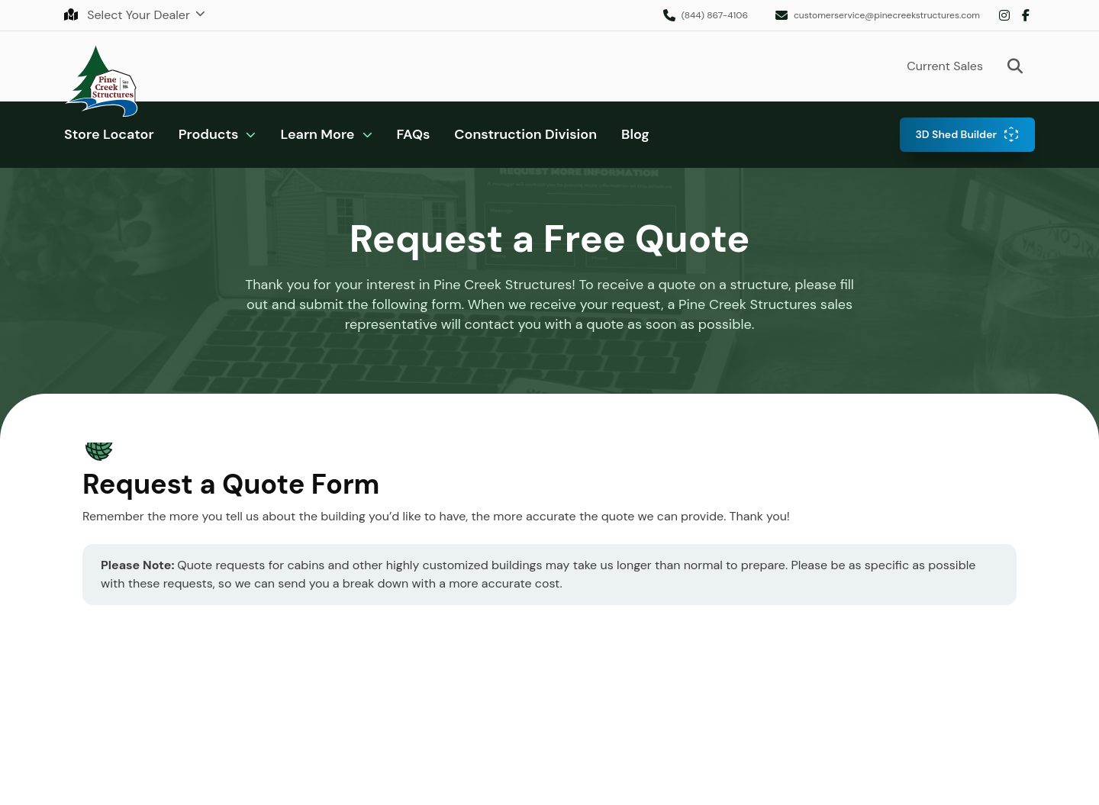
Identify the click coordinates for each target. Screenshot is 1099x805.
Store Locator (109, 134)
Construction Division (525, 134)
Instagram (1004, 15)
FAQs (413, 134)
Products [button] (209, 134)
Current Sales (945, 66)
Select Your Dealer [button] (128, 15)
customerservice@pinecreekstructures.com (887, 15)
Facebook (1026, 15)
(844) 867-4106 (715, 15)
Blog (635, 134)
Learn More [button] (317, 134)
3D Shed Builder (956, 134)
